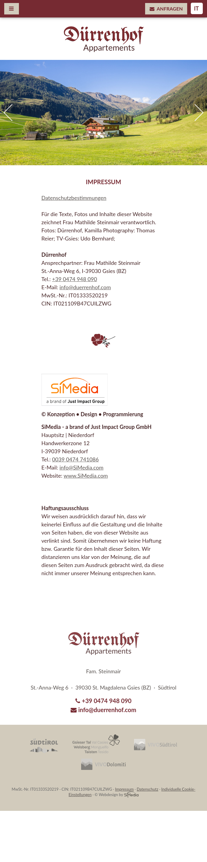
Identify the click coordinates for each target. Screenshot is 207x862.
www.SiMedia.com (86, 475)
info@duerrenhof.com (85, 287)
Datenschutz (147, 789)
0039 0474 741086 (75, 459)
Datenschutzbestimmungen (73, 197)
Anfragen (166, 8)
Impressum (124, 789)
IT (196, 8)
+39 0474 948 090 (74, 279)
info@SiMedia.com (81, 467)
